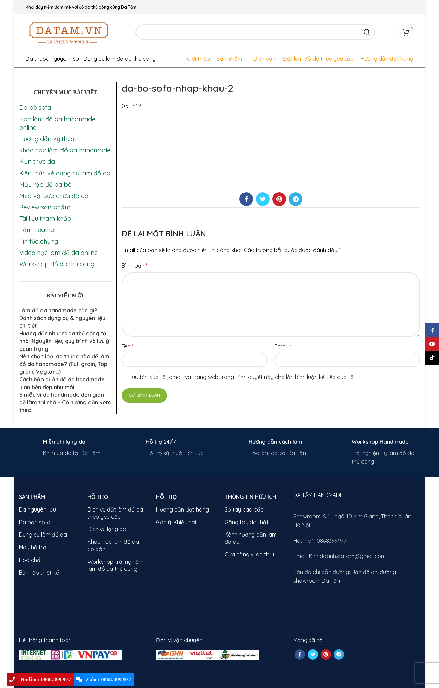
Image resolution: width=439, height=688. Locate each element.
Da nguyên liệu (37, 509)
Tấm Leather (37, 230)
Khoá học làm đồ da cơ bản (113, 545)
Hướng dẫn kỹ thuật (47, 139)
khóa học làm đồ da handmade (64, 150)
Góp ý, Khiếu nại (176, 522)
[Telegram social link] (295, 199)
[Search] (255, 32)
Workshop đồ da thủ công (56, 264)
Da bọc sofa (34, 522)
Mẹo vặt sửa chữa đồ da (53, 196)
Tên (127, 346)
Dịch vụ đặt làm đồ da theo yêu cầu (115, 513)
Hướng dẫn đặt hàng (182, 509)
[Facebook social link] (246, 199)
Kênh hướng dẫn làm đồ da (251, 538)
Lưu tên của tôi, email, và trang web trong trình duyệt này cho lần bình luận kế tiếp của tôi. (242, 376)
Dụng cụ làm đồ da (43, 534)
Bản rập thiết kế (39, 572)
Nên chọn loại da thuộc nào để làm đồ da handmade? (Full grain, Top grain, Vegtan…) (64, 364)
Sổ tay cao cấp (244, 509)
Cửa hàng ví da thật (250, 554)
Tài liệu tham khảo (45, 218)
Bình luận (134, 265)
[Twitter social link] (263, 199)
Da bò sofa (35, 107)
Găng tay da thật (247, 522)
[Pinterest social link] (279, 199)
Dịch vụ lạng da (106, 529)
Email (282, 346)
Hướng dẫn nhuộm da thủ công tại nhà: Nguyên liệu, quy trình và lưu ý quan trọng (64, 341)
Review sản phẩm (44, 207)
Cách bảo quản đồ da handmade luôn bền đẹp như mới (62, 383)
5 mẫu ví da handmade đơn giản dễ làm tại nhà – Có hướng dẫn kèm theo (65, 402)
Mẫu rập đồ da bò (45, 184)
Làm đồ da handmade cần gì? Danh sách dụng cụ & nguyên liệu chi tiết (62, 318)
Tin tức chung (38, 241)
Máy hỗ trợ (32, 547)
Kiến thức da (37, 161)
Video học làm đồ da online (58, 253)
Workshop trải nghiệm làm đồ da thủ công (115, 565)
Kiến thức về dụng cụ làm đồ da (64, 173)
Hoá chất (31, 559)
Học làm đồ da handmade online (57, 123)
